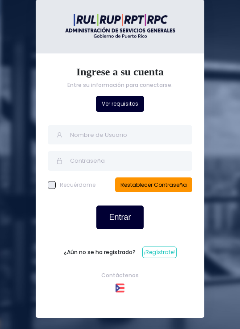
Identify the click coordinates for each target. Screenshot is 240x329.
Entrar (120, 217)
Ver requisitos (120, 103)
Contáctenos (120, 275)
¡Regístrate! (159, 252)
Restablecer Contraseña (153, 185)
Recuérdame (71, 185)
